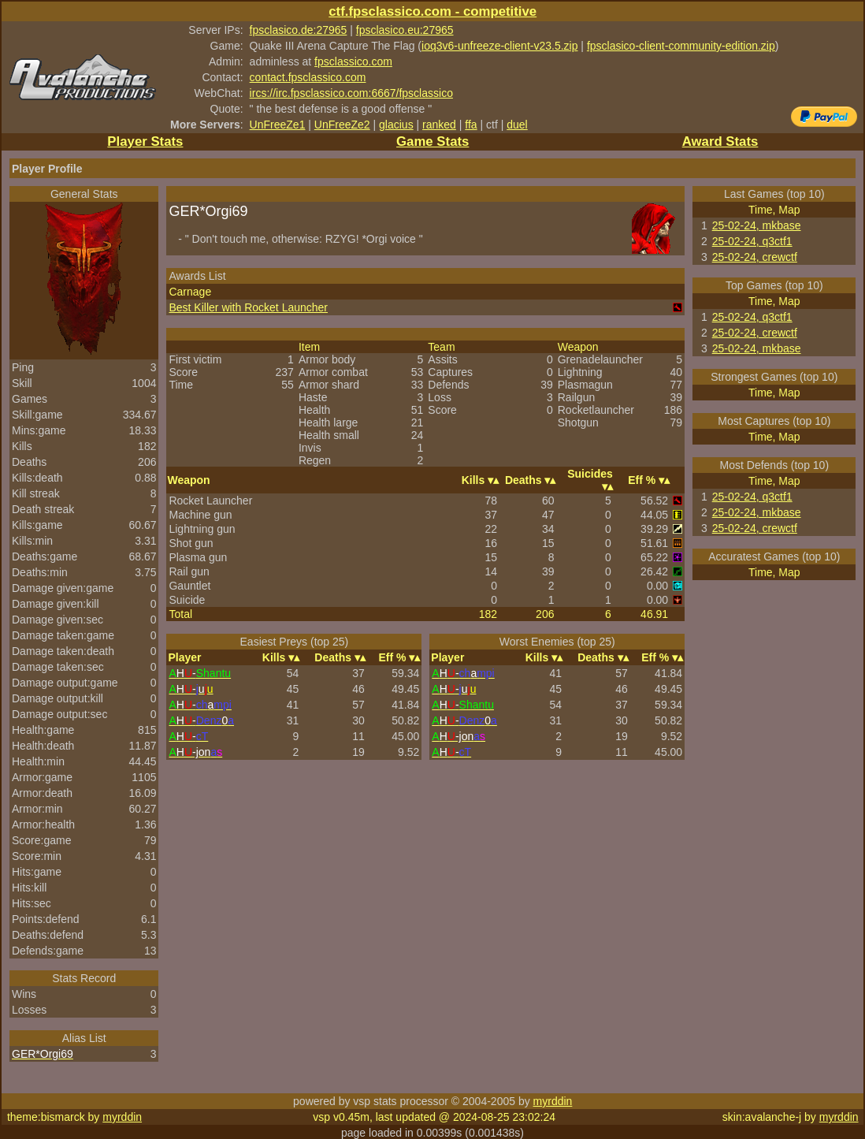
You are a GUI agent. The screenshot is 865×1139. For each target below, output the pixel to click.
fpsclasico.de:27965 (298, 30)
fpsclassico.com (353, 61)
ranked (439, 124)
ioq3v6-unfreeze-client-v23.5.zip (499, 45)
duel (517, 124)
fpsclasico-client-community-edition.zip (681, 45)
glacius (396, 124)
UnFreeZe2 (342, 124)
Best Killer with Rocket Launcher (248, 307)
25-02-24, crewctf (754, 257)
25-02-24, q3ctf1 (752, 241)
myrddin (553, 1101)
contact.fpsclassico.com (308, 77)
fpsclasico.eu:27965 (405, 30)
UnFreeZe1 (278, 124)
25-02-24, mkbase (756, 225)
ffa (471, 124)
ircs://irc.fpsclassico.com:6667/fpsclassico (351, 93)
